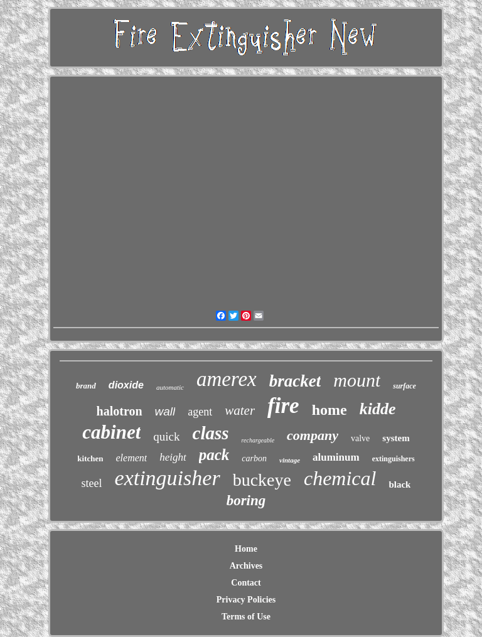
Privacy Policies (246, 599)
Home (246, 549)
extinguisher (167, 478)
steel (92, 483)
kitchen (90, 458)
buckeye (262, 480)
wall (165, 411)
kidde (378, 409)
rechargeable (258, 440)
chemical (340, 478)
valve (360, 438)
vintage (289, 460)
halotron (119, 411)
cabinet (111, 432)
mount (356, 380)
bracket (295, 381)
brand (86, 385)
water (240, 410)
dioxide (126, 385)
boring (246, 500)
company (312, 435)
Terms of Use (246, 616)
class (211, 433)
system (395, 438)
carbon (254, 458)
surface (404, 386)
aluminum (336, 457)
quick (166, 436)
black (399, 484)
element (131, 457)
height (172, 457)
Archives (246, 565)
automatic (170, 387)
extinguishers (393, 458)
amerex (226, 379)
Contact (245, 582)
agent (200, 411)
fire (283, 405)
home (329, 410)
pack (214, 454)
